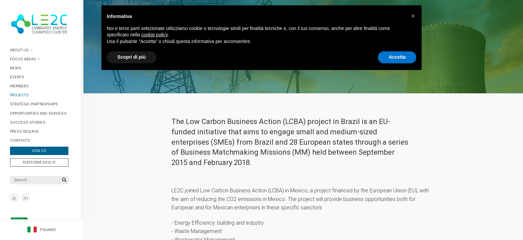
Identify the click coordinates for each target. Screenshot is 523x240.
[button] (413, 16)
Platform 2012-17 (41, 161)
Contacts (23, 139)
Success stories (30, 121)
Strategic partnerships (37, 103)
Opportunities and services (41, 112)
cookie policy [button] (154, 34)
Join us (41, 150)
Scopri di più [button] (131, 57)
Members (22, 85)
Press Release (27, 130)
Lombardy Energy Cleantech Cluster (42, 23)
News (18, 67)
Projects (22, 94)
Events (20, 76)
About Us (22, 49)
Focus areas (26, 58)
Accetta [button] (397, 57)
